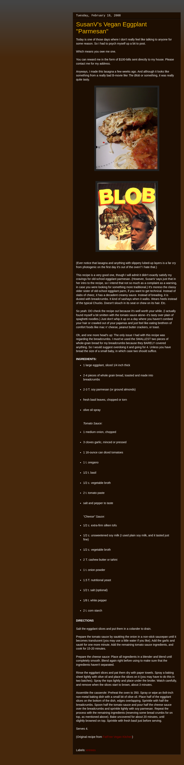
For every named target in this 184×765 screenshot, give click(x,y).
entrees (91, 750)
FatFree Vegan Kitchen (117, 736)
